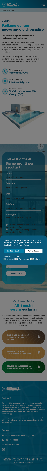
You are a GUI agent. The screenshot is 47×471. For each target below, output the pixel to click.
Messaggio (11, 214)
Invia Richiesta (16, 273)
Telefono (10, 204)
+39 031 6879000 (11, 440)
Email (8, 193)
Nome (9, 173)
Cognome (10, 183)
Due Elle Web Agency (36, 460)
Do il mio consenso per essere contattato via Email (20, 225)
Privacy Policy (18, 462)
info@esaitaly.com (19, 82)
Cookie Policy (28, 462)
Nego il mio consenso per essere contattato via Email (22, 230)
